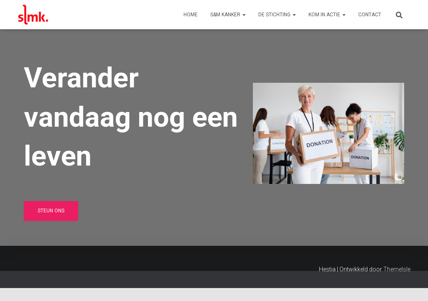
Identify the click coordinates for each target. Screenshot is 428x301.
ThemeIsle (396, 269)
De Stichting (277, 15)
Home (190, 15)
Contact (369, 15)
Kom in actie (327, 15)
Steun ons (51, 211)
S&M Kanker (228, 15)
